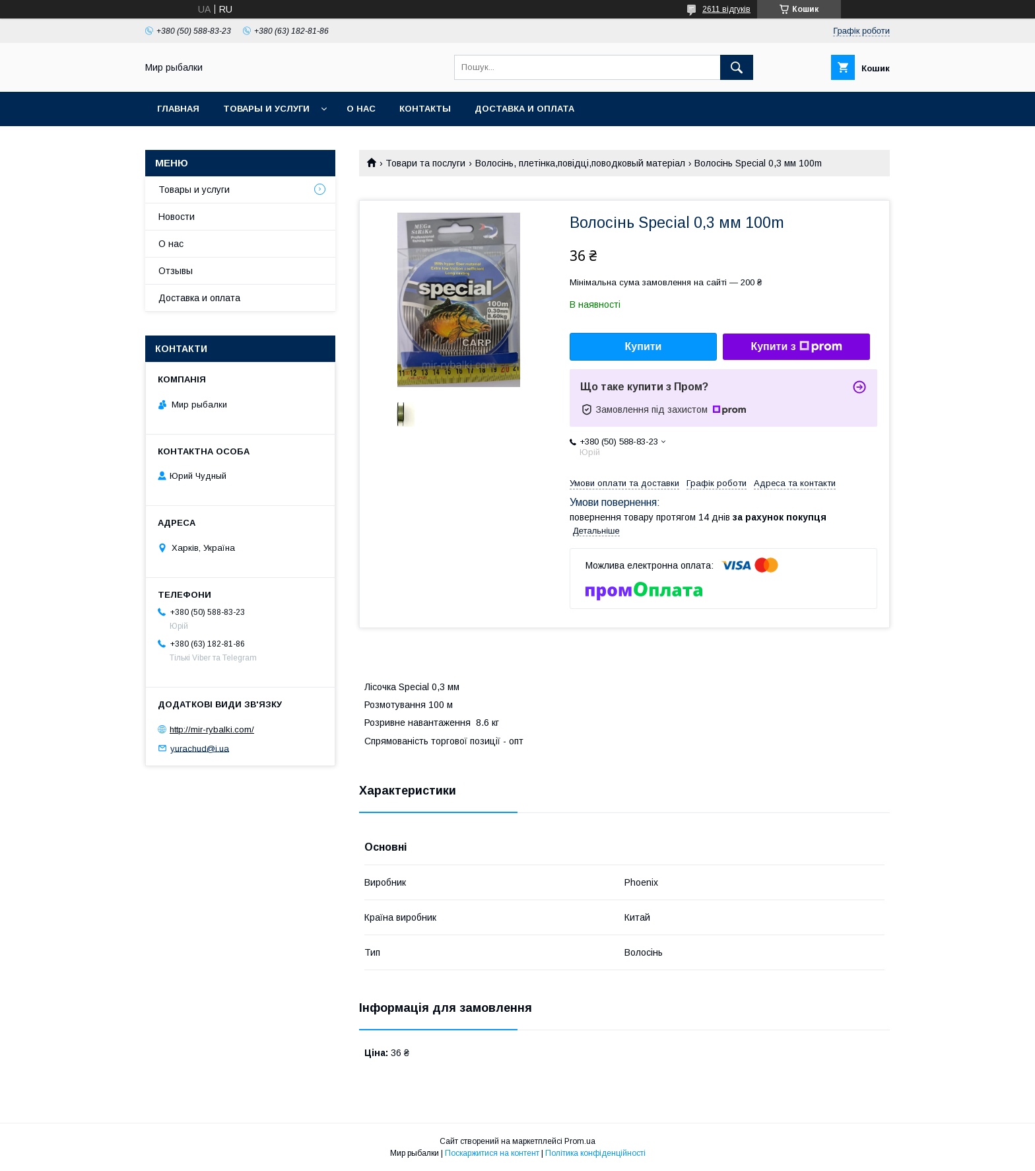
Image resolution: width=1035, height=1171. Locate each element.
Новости (176, 216)
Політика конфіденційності (595, 1153)
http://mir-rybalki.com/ (212, 729)
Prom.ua (579, 1141)
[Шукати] (736, 67)
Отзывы (175, 271)
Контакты (425, 109)
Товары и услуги (266, 109)
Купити (643, 346)
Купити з (796, 347)
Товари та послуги (425, 163)
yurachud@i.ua (199, 748)
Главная (178, 109)
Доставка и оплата (524, 109)
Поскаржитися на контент (492, 1153)
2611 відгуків (726, 9)
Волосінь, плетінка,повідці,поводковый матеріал (580, 163)
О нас (361, 109)
